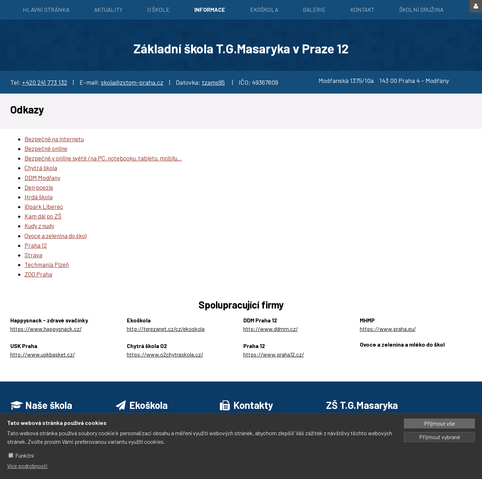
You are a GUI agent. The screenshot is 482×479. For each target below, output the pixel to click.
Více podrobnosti (27, 465)
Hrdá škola (39, 196)
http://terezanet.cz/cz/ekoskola (166, 328)
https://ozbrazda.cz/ (385, 352)
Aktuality (108, 9)
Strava (33, 254)
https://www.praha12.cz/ (273, 354)
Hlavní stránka (46, 9)
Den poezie (39, 187)
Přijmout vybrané (439, 436)
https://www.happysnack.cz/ (46, 328)
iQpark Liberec (44, 206)
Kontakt (362, 9)
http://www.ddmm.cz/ (270, 328)
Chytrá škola (41, 167)
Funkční (24, 455)
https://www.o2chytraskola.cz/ (165, 354)
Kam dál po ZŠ (43, 216)
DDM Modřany (42, 177)
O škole (158, 9)
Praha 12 (36, 245)
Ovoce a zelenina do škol (56, 235)
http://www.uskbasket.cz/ (42, 354)
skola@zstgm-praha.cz (132, 82)
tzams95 (213, 82)
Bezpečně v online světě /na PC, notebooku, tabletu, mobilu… (103, 158)
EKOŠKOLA (264, 9)
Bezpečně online (46, 148)
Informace (209, 9)
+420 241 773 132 (44, 82)
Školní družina (421, 9)
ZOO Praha (38, 274)
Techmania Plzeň (47, 264)
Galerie (314, 9)
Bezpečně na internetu (54, 138)
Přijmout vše (439, 423)
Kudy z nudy (39, 225)
